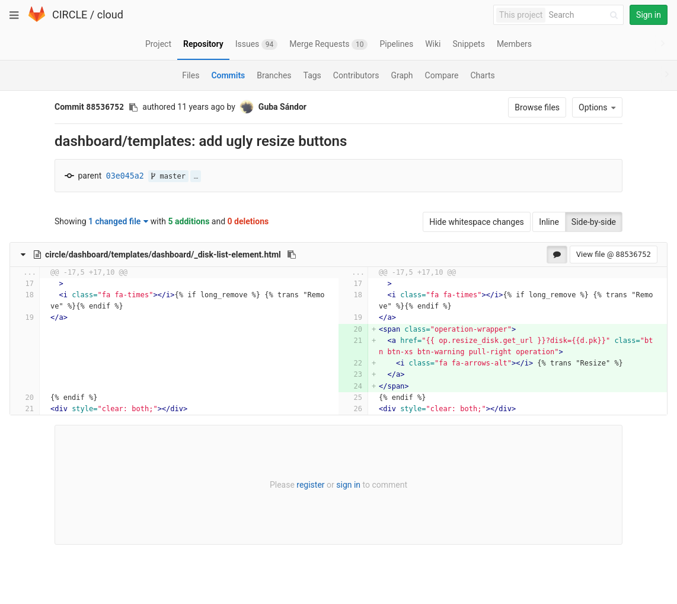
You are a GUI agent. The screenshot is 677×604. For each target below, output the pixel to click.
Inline (549, 222)
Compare (442, 75)
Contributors (356, 75)
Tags (312, 75)
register (310, 484)
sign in (348, 484)
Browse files (537, 107)
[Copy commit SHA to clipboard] (133, 107)
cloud (110, 14)
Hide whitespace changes (476, 222)
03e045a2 (125, 175)
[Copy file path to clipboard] (292, 254)
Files (190, 75)
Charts (482, 75)
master (168, 176)
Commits (228, 75)
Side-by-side (593, 222)
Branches (274, 75)
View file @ (613, 254)
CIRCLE (69, 14)
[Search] (585, 15)
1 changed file (118, 221)
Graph (402, 75)
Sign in (648, 15)
